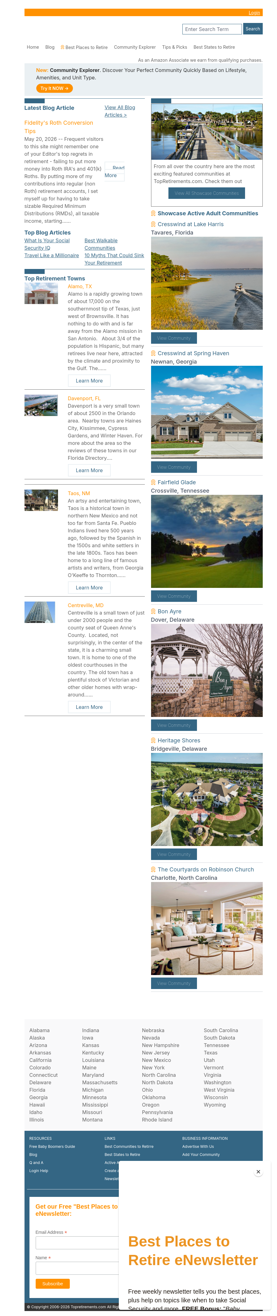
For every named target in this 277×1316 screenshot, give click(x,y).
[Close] (258, 1171)
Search (253, 28)
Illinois (36, 1120)
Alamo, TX (80, 286)
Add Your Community (201, 1154)
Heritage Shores (179, 740)
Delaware (40, 1082)
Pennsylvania (157, 1112)
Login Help (38, 1170)
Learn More (89, 381)
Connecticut (43, 1075)
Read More (114, 171)
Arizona (38, 1045)
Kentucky (93, 1053)
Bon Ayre (170, 611)
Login (254, 12)
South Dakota (219, 1038)
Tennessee (216, 1045)
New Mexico (156, 1060)
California (40, 1060)
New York (153, 1067)
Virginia (212, 1075)
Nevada (151, 1038)
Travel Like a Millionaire (52, 255)
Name (43, 1258)
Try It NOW (55, 88)
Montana (92, 1120)
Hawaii (37, 1105)
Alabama (39, 1030)
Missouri (92, 1112)
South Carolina (221, 1030)
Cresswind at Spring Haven (194, 353)
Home (33, 47)
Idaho (35, 1112)
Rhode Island (157, 1120)
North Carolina (159, 1075)
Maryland (93, 1075)
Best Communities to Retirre (129, 1146)
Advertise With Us (198, 1146)
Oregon (150, 1105)
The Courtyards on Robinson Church (206, 869)
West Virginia (219, 1090)
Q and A (36, 1162)
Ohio (147, 1090)
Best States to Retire (214, 47)
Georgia (38, 1097)
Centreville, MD (86, 605)
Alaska (37, 1038)
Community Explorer (135, 47)
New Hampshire (160, 1045)
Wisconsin (216, 1097)
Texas (210, 1053)
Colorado (40, 1067)
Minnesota (94, 1097)
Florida (37, 1090)
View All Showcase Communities (207, 193)
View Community (174, 338)
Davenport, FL (84, 398)
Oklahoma (154, 1097)
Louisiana (93, 1060)
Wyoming (215, 1105)
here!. (250, 181)
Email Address (51, 1232)
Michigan (93, 1090)
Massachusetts (100, 1082)
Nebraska (153, 1030)
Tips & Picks (174, 47)
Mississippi (95, 1105)
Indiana (90, 1030)
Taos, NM (79, 493)
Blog (50, 47)
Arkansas (40, 1053)
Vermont (214, 1067)
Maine (89, 1067)
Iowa (87, 1038)
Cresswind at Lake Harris (191, 224)
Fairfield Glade (177, 482)
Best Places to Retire (84, 47)
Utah (209, 1060)
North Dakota (157, 1082)
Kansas (90, 1045)
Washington (217, 1082)
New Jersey (156, 1053)
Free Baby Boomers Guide (52, 1146)
